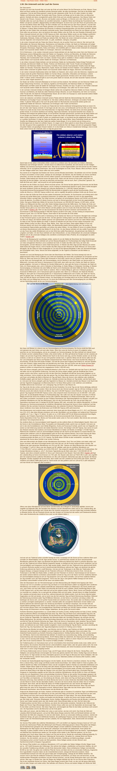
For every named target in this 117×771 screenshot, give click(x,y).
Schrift (95, 0)
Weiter (42, 0)
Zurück (36, 0)
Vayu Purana (30, 0)
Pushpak (23, 0)
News (46, 0)
